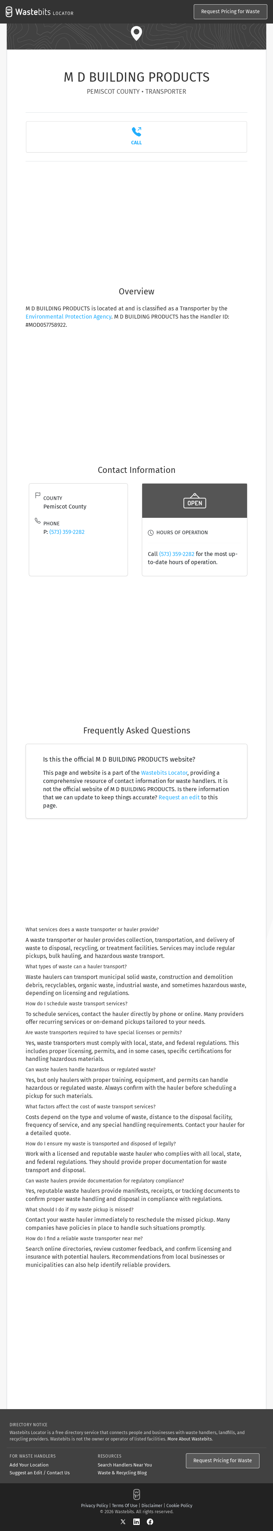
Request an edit (179, 797)
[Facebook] (150, 1522)
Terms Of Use (125, 1505)
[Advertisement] (136, 220)
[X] (126, 1522)
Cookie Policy (179, 1505)
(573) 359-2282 (67, 532)
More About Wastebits (189, 1439)
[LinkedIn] (140, 1522)
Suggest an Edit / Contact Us (40, 1472)
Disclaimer (151, 1505)
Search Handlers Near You (125, 1465)
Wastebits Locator (164, 772)
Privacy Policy (94, 1505)
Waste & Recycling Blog (122, 1472)
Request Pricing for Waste (230, 12)
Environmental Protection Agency (68, 316)
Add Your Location (29, 1465)
